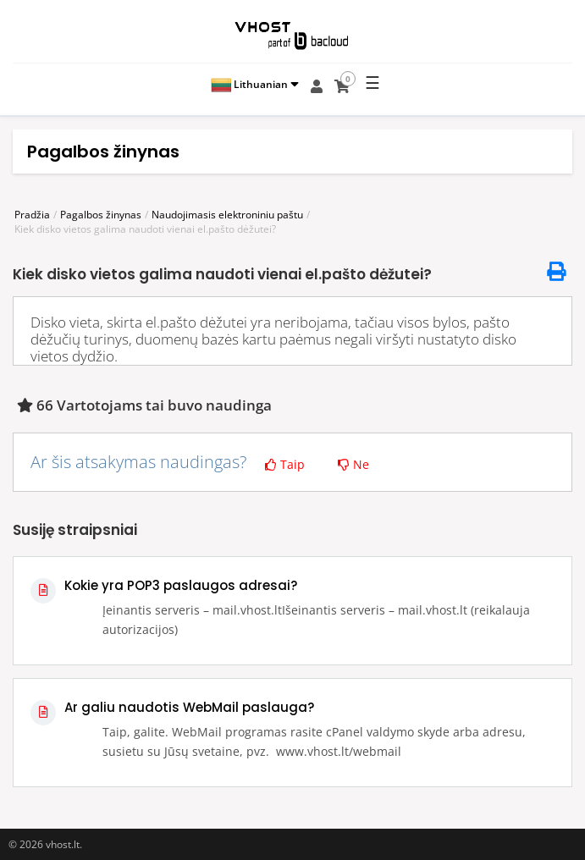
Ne (353, 464)
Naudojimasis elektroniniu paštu (227, 214)
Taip (285, 464)
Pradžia (32, 214)
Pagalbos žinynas (100, 214)
